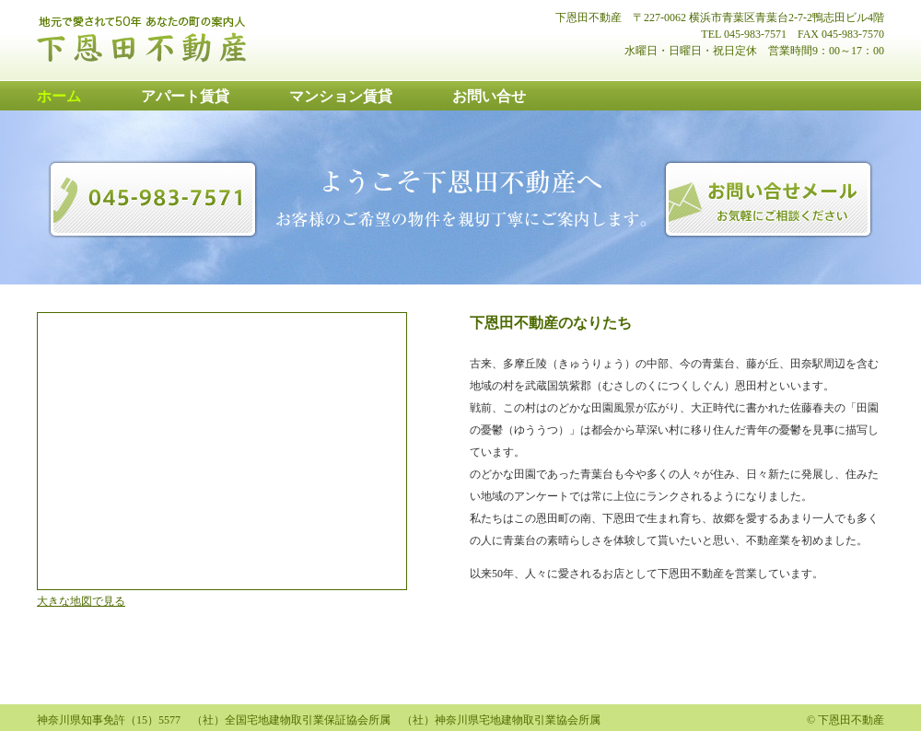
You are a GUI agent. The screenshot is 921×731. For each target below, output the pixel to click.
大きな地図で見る (81, 601)
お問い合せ (489, 96)
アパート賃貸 (185, 96)
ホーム (59, 96)
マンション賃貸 (340, 96)
